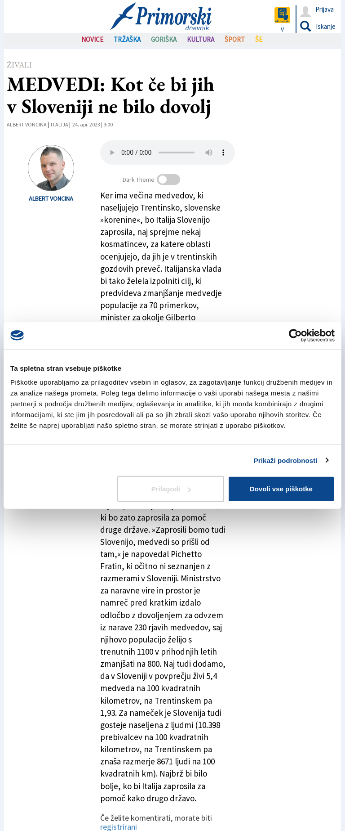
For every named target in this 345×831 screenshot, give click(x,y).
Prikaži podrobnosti (286, 460)
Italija (59, 124)
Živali (19, 64)
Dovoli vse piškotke (281, 489)
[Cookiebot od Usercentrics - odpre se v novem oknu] (295, 335)
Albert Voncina (27, 124)
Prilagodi (171, 489)
